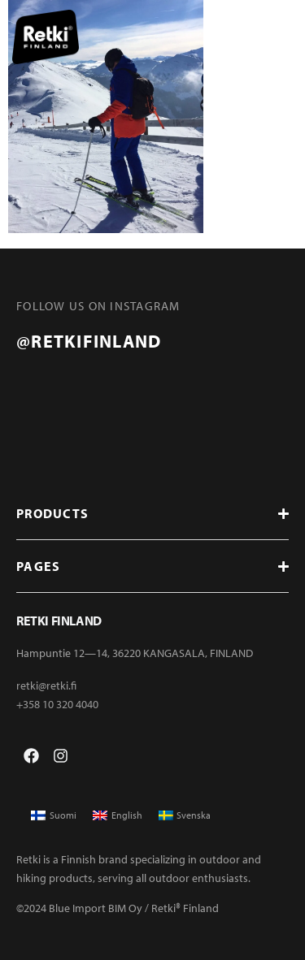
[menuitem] (54, 815)
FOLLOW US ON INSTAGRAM (98, 306)
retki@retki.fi (46, 685)
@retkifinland (88, 341)
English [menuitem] (126, 815)
